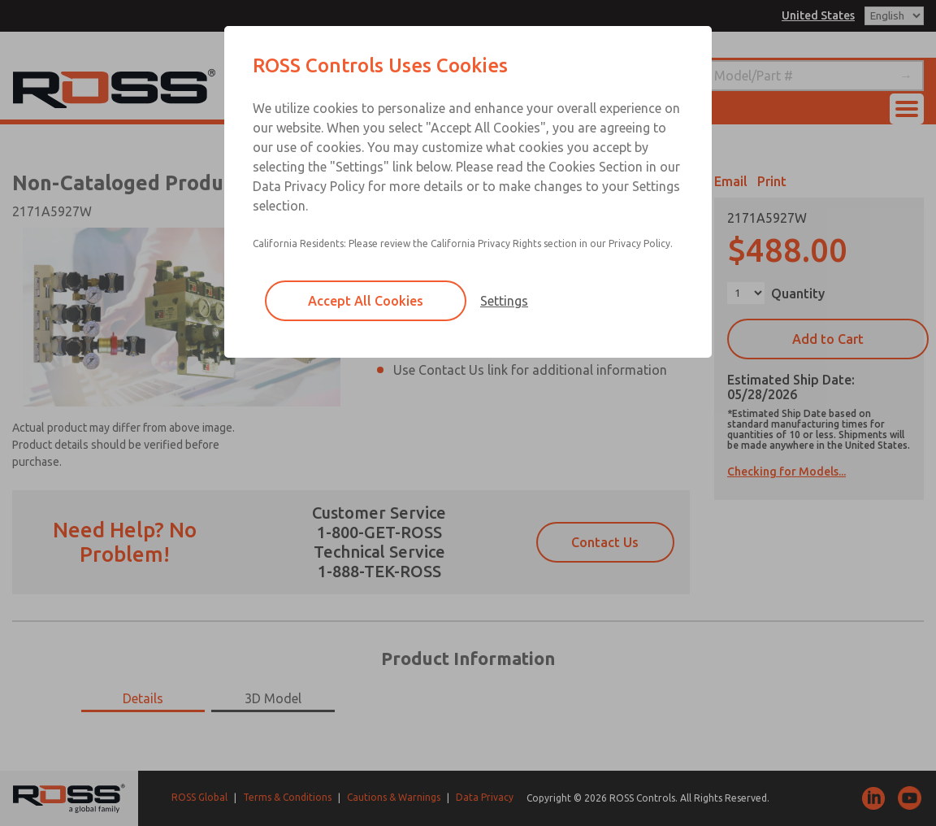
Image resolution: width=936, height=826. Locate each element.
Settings (504, 300)
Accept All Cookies (365, 300)
